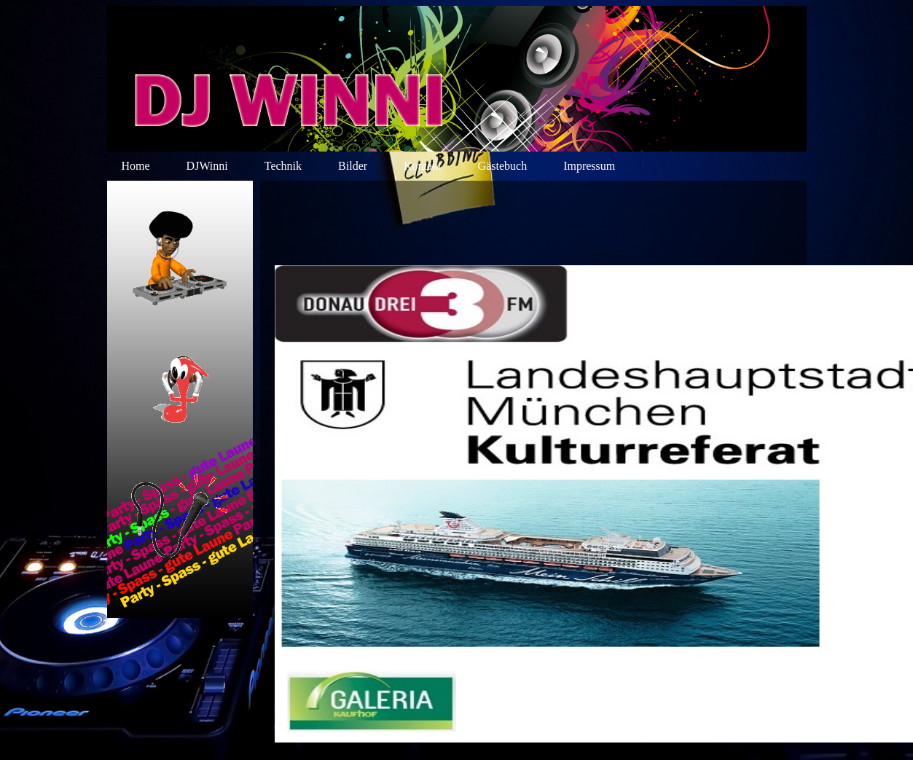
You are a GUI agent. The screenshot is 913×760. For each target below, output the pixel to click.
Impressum (589, 166)
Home (136, 166)
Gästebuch (503, 166)
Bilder (352, 166)
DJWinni (207, 166)
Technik (283, 166)
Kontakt (423, 166)
